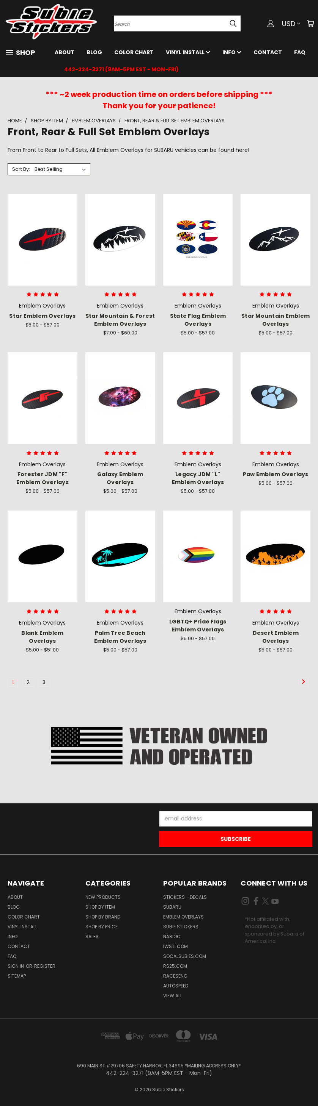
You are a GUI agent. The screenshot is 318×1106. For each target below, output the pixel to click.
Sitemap (17, 976)
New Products (103, 897)
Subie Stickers (180, 926)
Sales (92, 936)
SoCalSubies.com (184, 956)
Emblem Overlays (183, 917)
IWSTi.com (175, 946)
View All (172, 995)
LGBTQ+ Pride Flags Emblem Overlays (198, 625)
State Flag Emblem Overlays (198, 320)
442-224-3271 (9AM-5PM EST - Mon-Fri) (121, 69)
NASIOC (172, 936)
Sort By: (21, 169)
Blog (94, 52)
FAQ (299, 52)
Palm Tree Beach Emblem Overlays (120, 637)
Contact (267, 52)
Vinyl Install (188, 52)
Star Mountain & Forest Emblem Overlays (120, 320)
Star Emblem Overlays (42, 316)
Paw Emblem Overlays (276, 474)
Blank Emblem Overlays (42, 637)
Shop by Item (100, 907)
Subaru (172, 907)
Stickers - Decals (185, 897)
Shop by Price (101, 926)
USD (291, 23)
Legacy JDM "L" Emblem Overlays (198, 478)
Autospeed (175, 986)
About (64, 52)
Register (44, 966)
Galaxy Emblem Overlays (120, 478)
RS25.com (175, 966)
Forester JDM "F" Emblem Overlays (42, 478)
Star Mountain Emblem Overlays (275, 320)
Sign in (16, 966)
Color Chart (134, 52)
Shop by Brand (102, 917)
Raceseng (175, 976)
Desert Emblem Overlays (276, 637)
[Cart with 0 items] (310, 23)
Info (231, 52)
